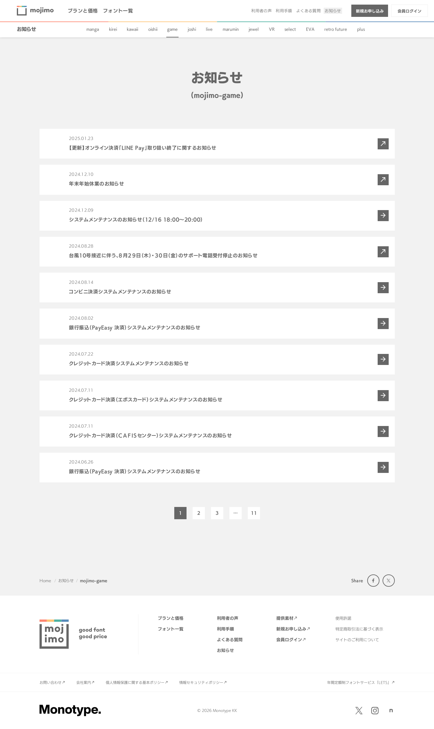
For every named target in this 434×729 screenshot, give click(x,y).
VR (272, 29)
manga (92, 29)
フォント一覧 (118, 10)
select (290, 29)
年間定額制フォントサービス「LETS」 (359, 682)
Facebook (373, 580)
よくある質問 (308, 11)
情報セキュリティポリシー (201, 682)
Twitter (389, 580)
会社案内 (83, 682)
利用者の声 (261, 11)
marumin (231, 29)
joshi (192, 29)
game (172, 29)
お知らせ (333, 11)
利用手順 (284, 11)
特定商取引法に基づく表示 (359, 629)
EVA (310, 29)
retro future (335, 29)
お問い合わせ (51, 682)
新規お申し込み (370, 11)
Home (45, 580)
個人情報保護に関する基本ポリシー (135, 682)
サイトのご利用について (357, 640)
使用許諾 (343, 618)
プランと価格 (83, 10)
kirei (113, 29)
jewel (254, 29)
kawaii (132, 29)
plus (361, 29)
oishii (152, 29)
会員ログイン (409, 11)
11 (254, 513)
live (209, 29)
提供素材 (284, 618)
